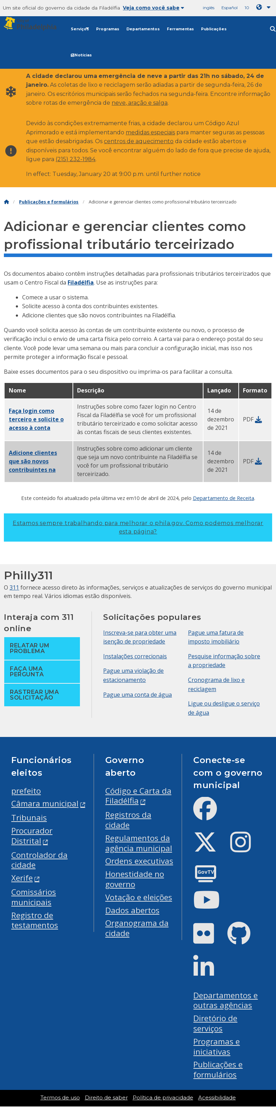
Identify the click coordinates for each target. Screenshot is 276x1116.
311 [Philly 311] (14, 587)
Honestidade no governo (134, 879)
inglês (208, 7)
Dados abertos (132, 910)
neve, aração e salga (140, 102)
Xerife (22, 877)
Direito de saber (106, 1097)
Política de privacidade (163, 1097)
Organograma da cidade (137, 928)
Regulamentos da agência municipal (138, 843)
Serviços (80, 29)
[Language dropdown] (264, 7)
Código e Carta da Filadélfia (138, 795)
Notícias (81, 55)
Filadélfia (81, 282)
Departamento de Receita (223, 497)
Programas (107, 29)
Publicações (214, 29)
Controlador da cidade (39, 860)
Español (229, 7)
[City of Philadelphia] (34, 23)
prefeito (26, 790)
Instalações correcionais (135, 656)
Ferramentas (180, 29)
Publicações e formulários (49, 202)
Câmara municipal (45, 803)
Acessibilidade (217, 1097)
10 (247, 7)
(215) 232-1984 (75, 159)
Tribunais (29, 817)
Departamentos (143, 29)
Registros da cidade (128, 819)
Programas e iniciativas (216, 1046)
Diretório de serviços (215, 1023)
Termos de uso (60, 1097)
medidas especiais (150, 132)
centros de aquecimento (139, 141)
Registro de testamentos (34, 920)
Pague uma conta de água (137, 695)
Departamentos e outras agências (225, 1000)
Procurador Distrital (31, 835)
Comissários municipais (33, 897)
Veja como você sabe (153, 8)
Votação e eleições (138, 897)
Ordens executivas (139, 860)
